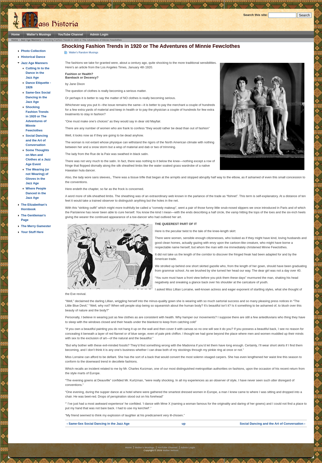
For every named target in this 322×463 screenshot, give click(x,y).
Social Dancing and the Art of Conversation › (272, 423)
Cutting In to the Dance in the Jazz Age (38, 72)
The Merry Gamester (36, 226)
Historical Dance (33, 57)
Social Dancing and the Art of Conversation (37, 140)
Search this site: (255, 15)
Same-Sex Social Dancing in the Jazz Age (38, 97)
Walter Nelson (170, 450)
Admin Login (99, 34)
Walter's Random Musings (83, 52)
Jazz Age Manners (31, 40)
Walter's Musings (39, 34)
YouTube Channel (70, 34)
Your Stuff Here (32, 232)
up (184, 423)
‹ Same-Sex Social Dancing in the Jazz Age (98, 423)
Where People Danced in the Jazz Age (36, 193)
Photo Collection (33, 51)
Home (15, 34)
